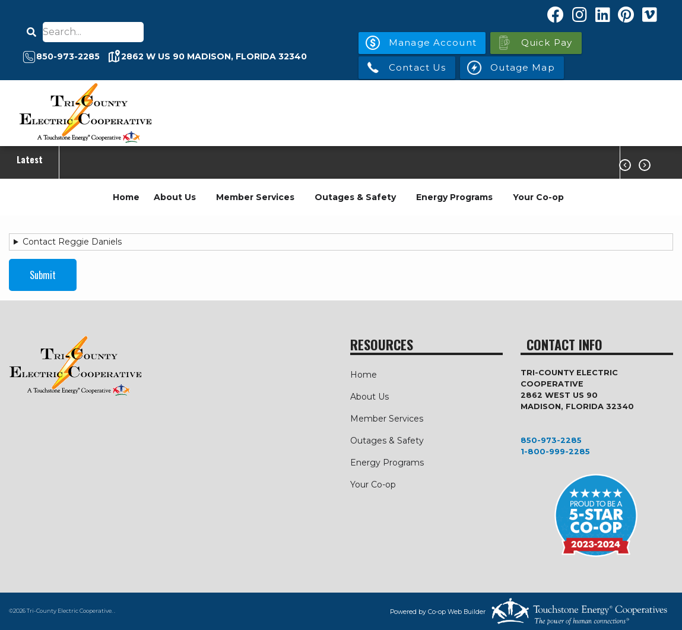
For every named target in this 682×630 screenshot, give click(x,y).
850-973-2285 (551, 440)
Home (126, 197)
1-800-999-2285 (555, 451)
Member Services (255, 197)
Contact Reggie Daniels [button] (72, 241)
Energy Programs (454, 197)
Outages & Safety (355, 197)
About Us (175, 197)
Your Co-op (538, 197)
